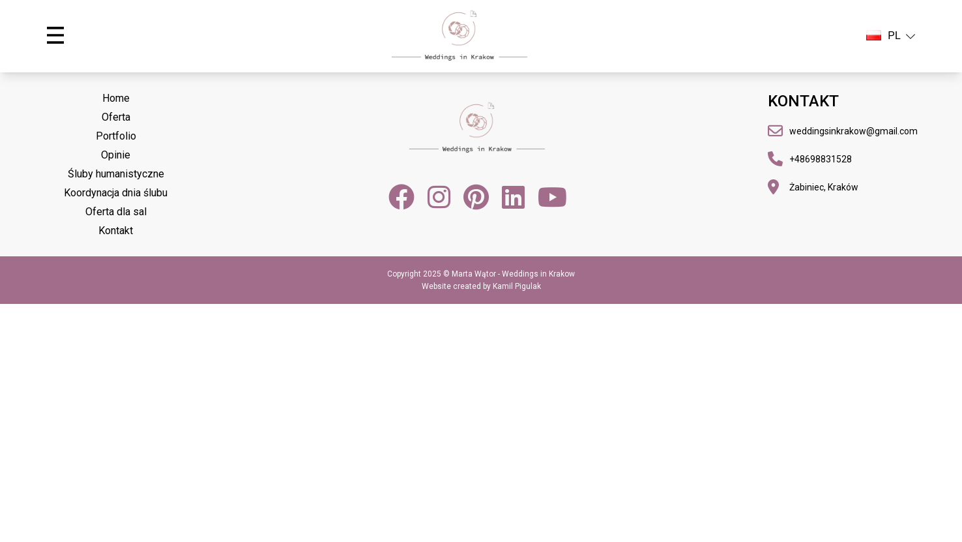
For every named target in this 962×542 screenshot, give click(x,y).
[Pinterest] (476, 197)
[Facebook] (401, 197)
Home (116, 98)
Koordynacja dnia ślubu (116, 193)
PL (890, 36)
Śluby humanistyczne (116, 174)
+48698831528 (820, 159)
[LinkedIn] (513, 197)
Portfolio (116, 136)
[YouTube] (552, 197)
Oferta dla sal (116, 211)
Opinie (115, 155)
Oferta (116, 117)
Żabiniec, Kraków (823, 187)
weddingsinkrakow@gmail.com (853, 131)
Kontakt (115, 230)
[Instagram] (439, 197)
